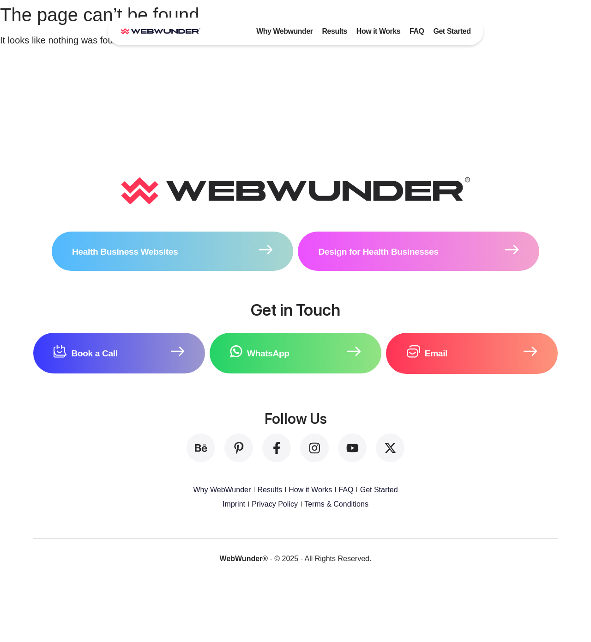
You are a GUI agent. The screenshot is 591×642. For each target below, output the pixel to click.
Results (334, 31)
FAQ (417, 31)
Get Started (451, 31)
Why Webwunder (284, 31)
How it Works (378, 31)
